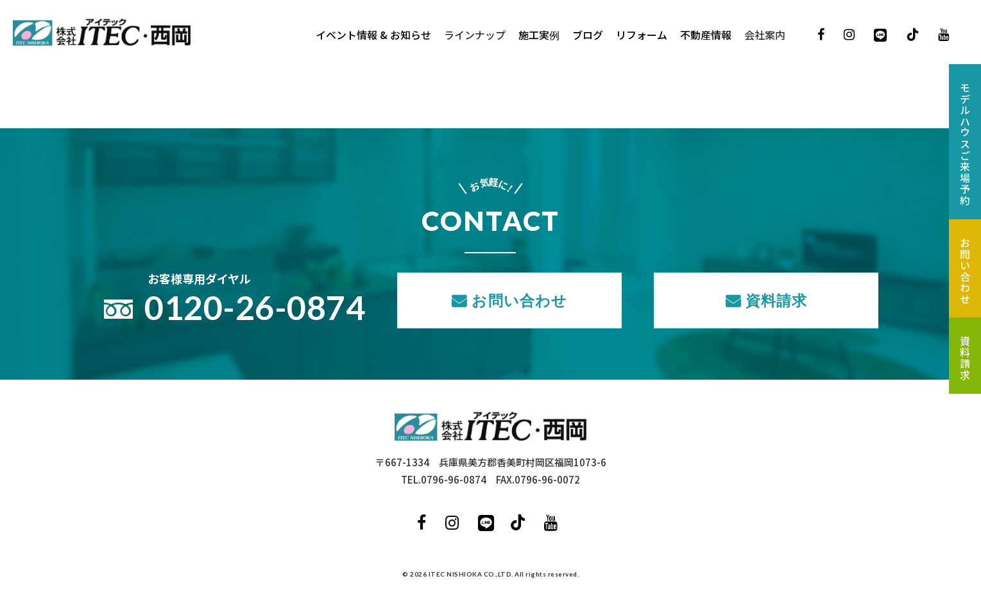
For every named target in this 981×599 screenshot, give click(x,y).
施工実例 (538, 35)
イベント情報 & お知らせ (373, 35)
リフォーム (641, 35)
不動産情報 (705, 35)
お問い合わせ (519, 300)
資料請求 (777, 300)
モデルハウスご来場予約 (965, 144)
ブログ (587, 35)
